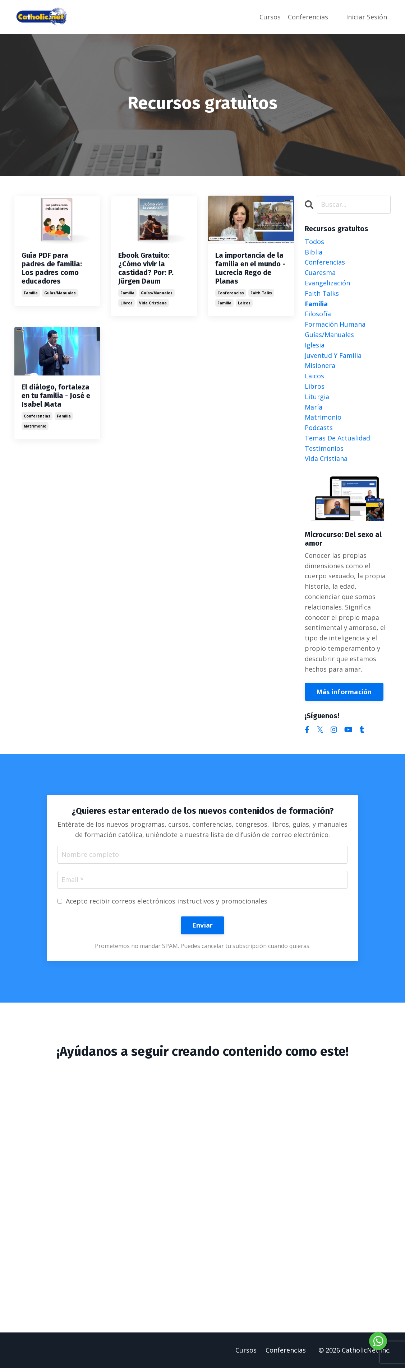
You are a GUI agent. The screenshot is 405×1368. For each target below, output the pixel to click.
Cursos (270, 17)
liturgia (317, 396)
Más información (344, 691)
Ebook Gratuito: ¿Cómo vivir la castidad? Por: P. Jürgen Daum (146, 268)
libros (126, 302)
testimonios (324, 448)
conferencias (230, 292)
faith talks (261, 292)
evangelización (327, 283)
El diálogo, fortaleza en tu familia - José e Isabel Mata (56, 395)
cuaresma (320, 272)
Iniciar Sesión (366, 17)
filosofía (318, 313)
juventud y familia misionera (333, 360)
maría (313, 407)
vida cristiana (153, 302)
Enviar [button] (202, 925)
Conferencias (308, 17)
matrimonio (35, 426)
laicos (244, 302)
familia (31, 292)
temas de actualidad (337, 438)
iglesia (315, 345)
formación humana (335, 324)
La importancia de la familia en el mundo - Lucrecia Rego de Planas (250, 268)
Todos (314, 241)
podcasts (319, 427)
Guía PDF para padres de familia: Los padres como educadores (52, 268)
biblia (313, 252)
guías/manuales (60, 292)
